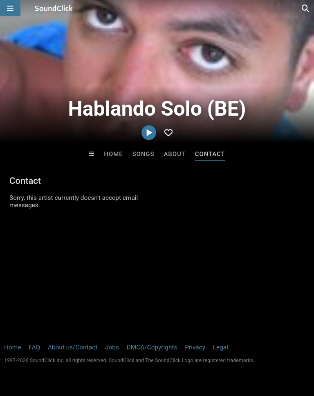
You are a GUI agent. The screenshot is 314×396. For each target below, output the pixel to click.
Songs (143, 154)
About (174, 154)
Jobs (112, 347)
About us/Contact (72, 347)
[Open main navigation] (10, 8)
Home (113, 154)
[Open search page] (306, 8)
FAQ (34, 347)
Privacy (195, 347)
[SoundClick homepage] (54, 8)
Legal (220, 347)
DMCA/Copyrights (152, 347)
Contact (210, 154)
